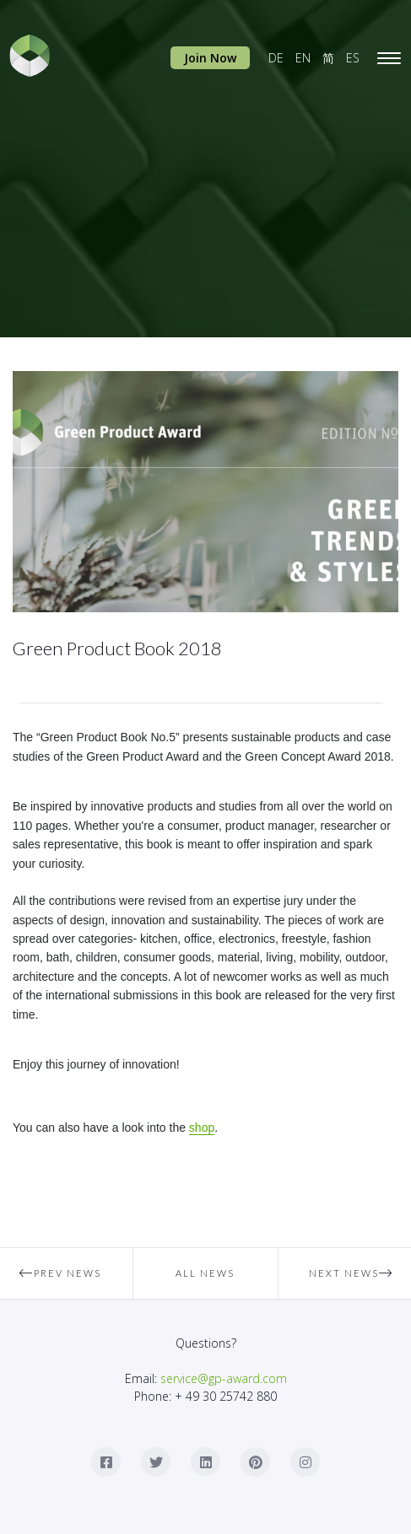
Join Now (210, 58)
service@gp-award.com (223, 1378)
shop (201, 1127)
